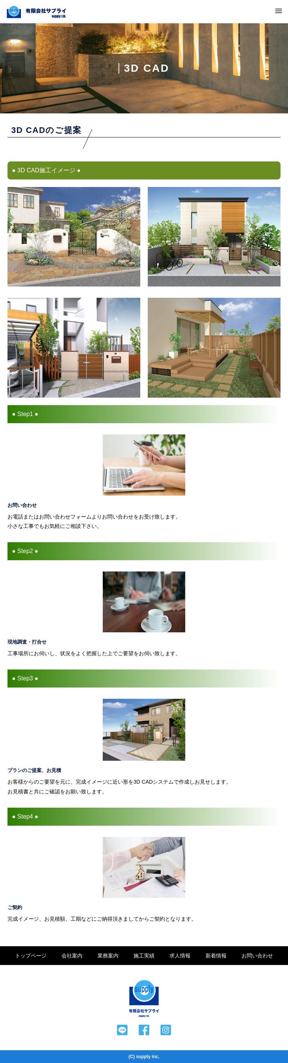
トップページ (30, 955)
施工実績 (144, 955)
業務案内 (108, 955)
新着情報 (216, 955)
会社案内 (72, 955)
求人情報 (180, 955)
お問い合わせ (257, 955)
